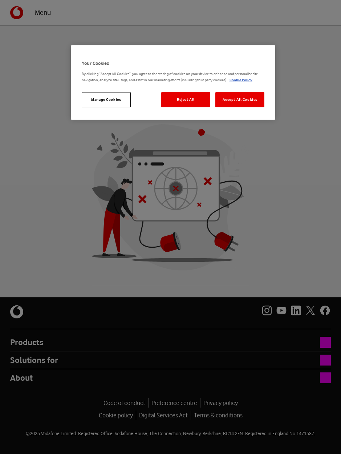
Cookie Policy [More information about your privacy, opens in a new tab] (241, 80)
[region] (173, 82)
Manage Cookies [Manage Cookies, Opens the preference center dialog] (106, 99)
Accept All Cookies (240, 99)
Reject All (186, 99)
